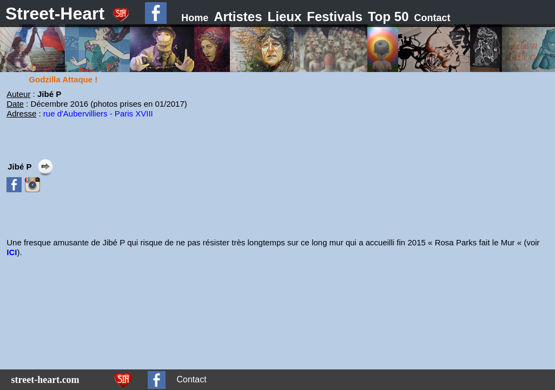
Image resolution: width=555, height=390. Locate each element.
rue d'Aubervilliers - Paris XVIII (98, 113)
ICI (11, 252)
